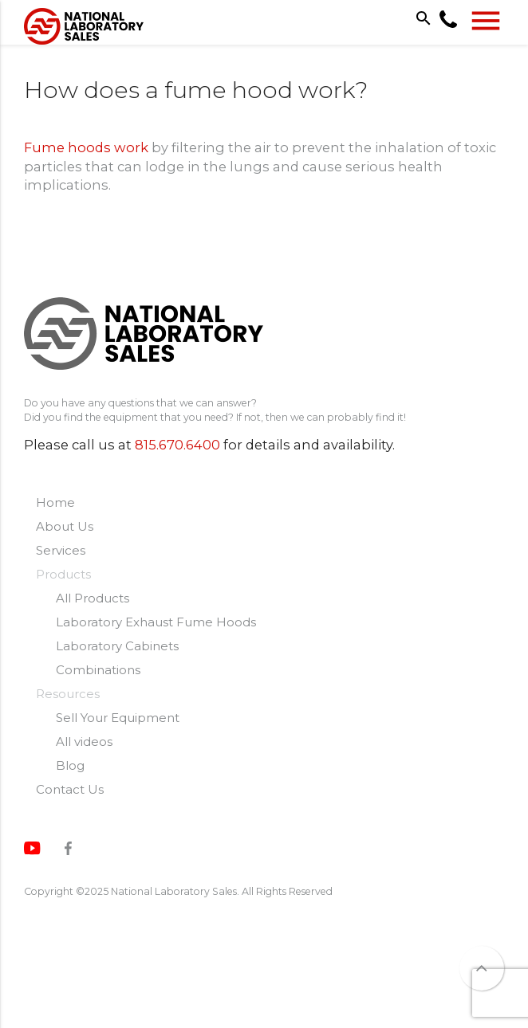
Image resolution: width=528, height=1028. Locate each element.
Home (55, 502)
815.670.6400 (177, 445)
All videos (84, 741)
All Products (92, 598)
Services (60, 550)
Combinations (98, 669)
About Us (64, 526)
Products (63, 574)
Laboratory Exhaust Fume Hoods (156, 622)
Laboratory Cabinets (117, 645)
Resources (68, 693)
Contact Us (70, 789)
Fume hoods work (86, 147)
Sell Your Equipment (117, 717)
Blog (70, 765)
